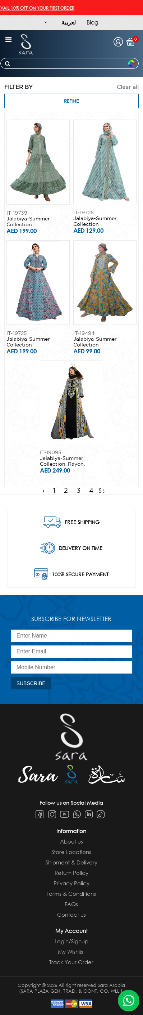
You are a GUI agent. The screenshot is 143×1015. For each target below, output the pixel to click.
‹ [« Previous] (43, 490)
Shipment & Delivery (71, 862)
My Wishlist (71, 951)
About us (71, 841)
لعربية (68, 22)
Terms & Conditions (71, 893)
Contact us (71, 914)
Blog (92, 22)
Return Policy (71, 872)
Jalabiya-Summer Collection (28, 221)
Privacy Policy (71, 883)
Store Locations (71, 851)
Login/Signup (71, 941)
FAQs (71, 904)
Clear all (128, 87)
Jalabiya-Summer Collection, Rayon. (62, 461)
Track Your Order (71, 962)
